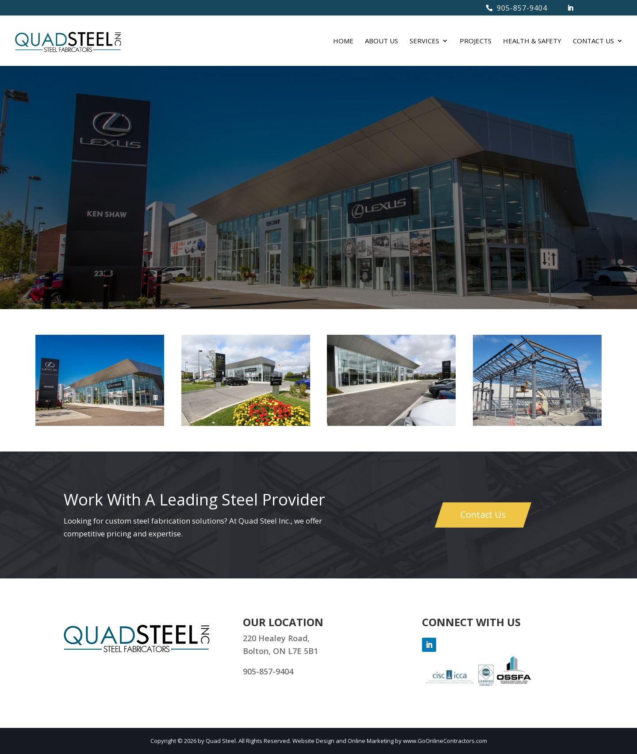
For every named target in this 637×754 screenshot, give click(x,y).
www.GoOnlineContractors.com (445, 741)
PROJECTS (475, 41)
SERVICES (424, 41)
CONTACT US (593, 41)
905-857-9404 (522, 8)
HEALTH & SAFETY (532, 41)
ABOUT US (381, 41)
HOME (343, 41)
